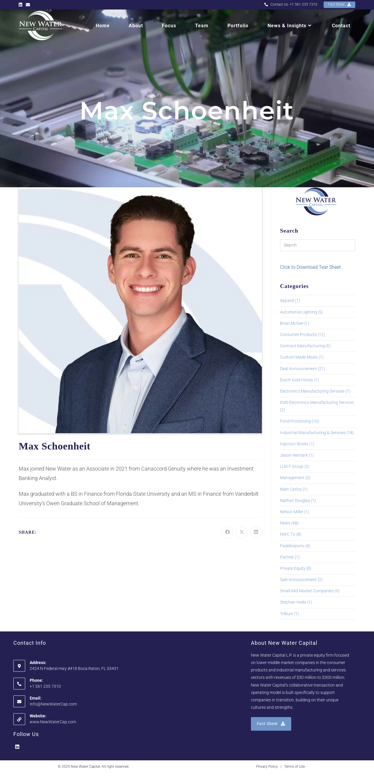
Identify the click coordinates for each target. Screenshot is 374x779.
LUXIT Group (291, 466)
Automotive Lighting (298, 312)
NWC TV (287, 534)
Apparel (287, 300)
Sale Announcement (298, 579)
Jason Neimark (294, 455)
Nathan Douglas (295, 500)
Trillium (286, 613)
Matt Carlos (291, 489)
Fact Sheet (339, 4)
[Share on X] (242, 532)
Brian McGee (291, 323)
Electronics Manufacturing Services (312, 391)
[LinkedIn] (17, 747)
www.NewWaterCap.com (53, 721)
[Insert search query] (317, 245)
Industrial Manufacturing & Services (313, 432)
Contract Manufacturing (302, 345)
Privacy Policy (267, 766)
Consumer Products (298, 334)
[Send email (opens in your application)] (28, 5)
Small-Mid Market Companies (307, 590)
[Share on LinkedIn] (256, 532)
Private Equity (292, 568)
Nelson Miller (291, 511)
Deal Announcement (298, 368)
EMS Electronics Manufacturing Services (317, 402)
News (285, 523)
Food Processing (295, 421)
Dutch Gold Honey (296, 379)
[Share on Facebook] (227, 532)
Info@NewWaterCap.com (53, 704)
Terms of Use (294, 766)
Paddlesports (292, 545)
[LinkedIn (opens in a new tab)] (21, 5)
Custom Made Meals (299, 357)
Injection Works (294, 444)
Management (292, 477)
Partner (287, 557)
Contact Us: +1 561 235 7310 (290, 4)
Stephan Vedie (293, 602)
